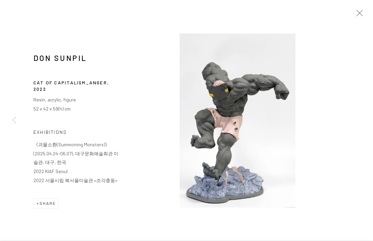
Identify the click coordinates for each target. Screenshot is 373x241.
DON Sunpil (60, 59)
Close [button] (358, 15)
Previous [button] (14, 120)
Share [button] (47, 204)
